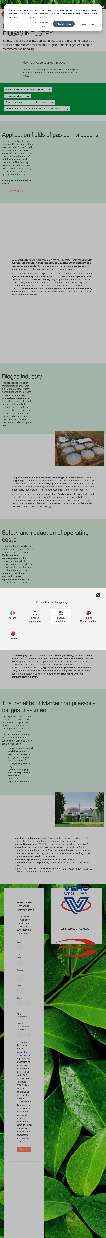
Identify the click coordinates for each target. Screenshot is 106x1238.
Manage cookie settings (41, 24)
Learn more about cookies (37, 17)
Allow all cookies (64, 24)
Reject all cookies (86, 24)
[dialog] (53, 17)
